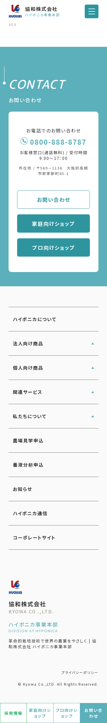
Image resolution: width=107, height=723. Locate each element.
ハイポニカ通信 (30, 513)
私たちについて (30, 416)
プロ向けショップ (53, 247)
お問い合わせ (53, 199)
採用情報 (13, 713)
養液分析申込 (28, 464)
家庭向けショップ (53, 223)
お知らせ (22, 489)
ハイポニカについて (34, 319)
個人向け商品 (28, 367)
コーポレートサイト (34, 537)
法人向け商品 (28, 343)
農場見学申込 (28, 440)
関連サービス (28, 391)
